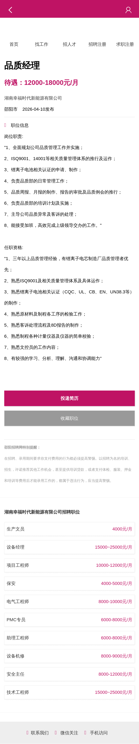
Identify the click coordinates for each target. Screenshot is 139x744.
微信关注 (69, 732)
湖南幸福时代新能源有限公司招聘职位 (42, 512)
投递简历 (69, 398)
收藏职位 (69, 418)
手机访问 (99, 732)
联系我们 (40, 732)
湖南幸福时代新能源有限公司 (33, 98)
